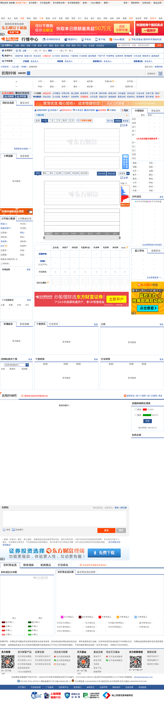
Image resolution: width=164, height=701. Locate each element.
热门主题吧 (152, 396)
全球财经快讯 (53, 39)
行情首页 (5, 67)
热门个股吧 (141, 396)
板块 (40, 45)
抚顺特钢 (43, 254)
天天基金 (81, 652)
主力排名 (56, 56)
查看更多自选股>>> (22, 149)
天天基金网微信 (114, 660)
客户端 (101, 39)
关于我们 (22, 687)
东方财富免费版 (24, 656)
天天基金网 (45, 3)
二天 (51, 120)
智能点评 (103, 97)
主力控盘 (56, 97)
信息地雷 (24, 156)
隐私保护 (116, 687)
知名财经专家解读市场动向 (94, 565)
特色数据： (38, 97)
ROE (4, 246)
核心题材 (75, 93)
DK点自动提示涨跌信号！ (148, 139)
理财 (105, 18)
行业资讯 (53, 324)
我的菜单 (135, 3)
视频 (125, 18)
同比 (22, 232)
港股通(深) (138, 61)
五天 (71, 120)
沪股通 (26, 61)
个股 (34, 45)
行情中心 (7, 45)
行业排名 (63, 565)
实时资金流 (10, 565)
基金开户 (97, 656)
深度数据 (84, 97)
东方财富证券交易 (43, 664)
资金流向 (37, 56)
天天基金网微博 (114, 656)
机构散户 (66, 97)
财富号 (153, 18)
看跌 (138, 415)
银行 (93, 18)
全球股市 (7, 50)
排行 (45, 45)
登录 (117, 508)
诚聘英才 (90, 687)
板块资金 (65, 56)
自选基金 (100, 45)
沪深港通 (7, 61)
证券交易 (146, 3)
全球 (54, 18)
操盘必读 (47, 93)
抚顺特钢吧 (42, 110)
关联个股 (150, 93)
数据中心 (72, 39)
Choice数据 (118, 39)
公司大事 (94, 93)
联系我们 (78, 687)
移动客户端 (20, 3)
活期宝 (96, 664)
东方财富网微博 (62, 656)
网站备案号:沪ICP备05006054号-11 (56, 681)
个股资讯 (40, 324)
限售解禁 (128, 56)
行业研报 (83, 56)
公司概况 (56, 93)
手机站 (87, 39)
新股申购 (19, 56)
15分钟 (66, 173)
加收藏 (12, 3)
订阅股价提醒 (85, 120)
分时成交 (136, 196)
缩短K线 (111, 173)
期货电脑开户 (153, 660)
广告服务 (50, 687)
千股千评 (101, 56)
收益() (4, 224)
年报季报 (110, 56)
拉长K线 (101, 173)
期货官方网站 (153, 664)
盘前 (38, 120)
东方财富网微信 (62, 660)
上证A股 (15, 67)
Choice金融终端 (24, 672)
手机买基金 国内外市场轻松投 (146, 39)
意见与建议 (60, 664)
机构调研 (102, 110)
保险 (112, 18)
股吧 (131, 18)
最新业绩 (122, 97)
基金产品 (97, 668)
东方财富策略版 (24, 664)
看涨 (138, 409)
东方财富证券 (59, 3)
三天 (58, 120)
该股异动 (155, 251)
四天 (64, 120)
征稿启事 (129, 687)
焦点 (9, 18)
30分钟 (75, 173)
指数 (17, 45)
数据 (48, 18)
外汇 (80, 18)
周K (45, 173)
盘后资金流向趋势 (86, 572)
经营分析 (66, 93)
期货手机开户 (153, 656)
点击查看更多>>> (154, 277)
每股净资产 (5, 228)
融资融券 (155, 56)
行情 (41, 18)
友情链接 (142, 687)
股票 (16, 18)
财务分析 (112, 93)
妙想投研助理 (24, 668)
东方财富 (5, 652)
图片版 (110, 121)
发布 (106, 530)
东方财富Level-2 (25, 660)
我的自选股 (8, 103)
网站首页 (4, 3)
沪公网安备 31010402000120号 (86, 681)
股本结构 (103, 93)
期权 (35, 18)
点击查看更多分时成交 (152, 245)
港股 (67, 18)
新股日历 (28, 56)
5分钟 (58, 173)
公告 (103, 324)
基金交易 (97, 660)
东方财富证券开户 (43, 656)
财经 (3, 18)
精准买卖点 (67, 110)
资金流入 (34, 61)
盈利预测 (92, 56)
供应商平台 (64, 687)
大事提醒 (8, 156)
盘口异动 (139, 251)
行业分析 (140, 93)
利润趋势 (6, 269)
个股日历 (40, 115)
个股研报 (74, 56)
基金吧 (138, 18)
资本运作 (131, 93)
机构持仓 (131, 97)
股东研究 (84, 93)
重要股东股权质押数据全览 (36, 396)
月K (51, 173)
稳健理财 (97, 672)
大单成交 (79, 110)
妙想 (85, 3)
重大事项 (150, 97)
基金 (99, 18)
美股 (61, 18)
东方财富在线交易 (43, 660)
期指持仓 (146, 56)
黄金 (86, 18)
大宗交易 (137, 56)
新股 (22, 18)
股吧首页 (129, 396)
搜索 (161, 18)
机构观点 (46, 565)
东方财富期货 (136, 652)
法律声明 (103, 687)
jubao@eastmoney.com (143, 677)
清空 (121, 530)
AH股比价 (46, 56)
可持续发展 (36, 687)
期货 (73, 18)
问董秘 (113, 110)
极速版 (126, 121)
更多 (157, 93)
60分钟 (84, 173)
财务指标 (28, 565)
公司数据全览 (24, 218)
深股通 (60, 61)
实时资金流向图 (66, 572)
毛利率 (4, 241)
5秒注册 (123, 508)
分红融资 (122, 93)
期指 (29, 18)
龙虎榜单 (119, 56)
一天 (44, 120)
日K (38, 173)
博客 (146, 18)
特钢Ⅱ (23, 67)
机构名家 (136, 435)
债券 (118, 18)
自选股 (91, 45)
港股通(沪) (97, 61)
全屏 (125, 125)
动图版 (118, 121)
